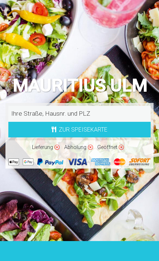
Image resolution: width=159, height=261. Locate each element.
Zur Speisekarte (80, 129)
